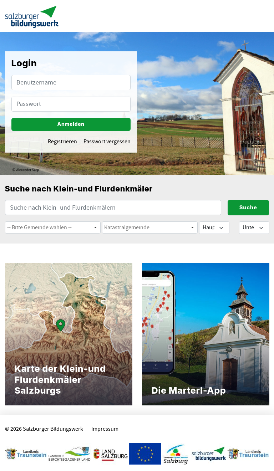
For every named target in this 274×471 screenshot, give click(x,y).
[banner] (32, 16)
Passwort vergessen (107, 141)
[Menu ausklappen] (262, 15)
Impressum (104, 429)
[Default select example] (214, 227)
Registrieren (62, 141)
